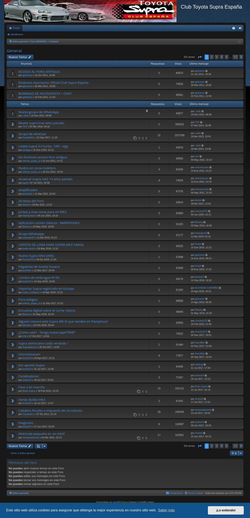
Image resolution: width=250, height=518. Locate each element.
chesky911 (28, 414)
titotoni (26, 204)
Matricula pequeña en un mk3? (41, 433)
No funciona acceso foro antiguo (42, 157)
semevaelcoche (203, 409)
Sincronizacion (29, 354)
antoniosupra (202, 167)
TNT (25, 126)
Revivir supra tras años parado (41, 123)
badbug (199, 364)
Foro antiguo (28, 299)
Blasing (26, 226)
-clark (25, 115)
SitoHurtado (29, 215)
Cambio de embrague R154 (38, 277)
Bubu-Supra (29, 391)
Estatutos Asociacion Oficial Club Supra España (53, 82)
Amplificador (28, 190)
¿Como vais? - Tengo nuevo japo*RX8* (46, 332)
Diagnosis (25, 422)
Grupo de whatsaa (32, 134)
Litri (197, 156)
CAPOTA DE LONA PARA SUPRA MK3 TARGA (51, 244)
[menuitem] (233, 28)
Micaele (27, 325)
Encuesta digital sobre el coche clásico (46, 310)
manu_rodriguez (31, 292)
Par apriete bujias (31, 365)
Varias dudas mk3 (31, 399)
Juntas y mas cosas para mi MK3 (42, 212)
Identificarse (17, 34)
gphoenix (27, 75)
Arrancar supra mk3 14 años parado (45, 179)
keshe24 (27, 281)
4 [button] (221, 57)
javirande (27, 193)
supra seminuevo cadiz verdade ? (43, 343)
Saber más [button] (166, 510)
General (14, 50)
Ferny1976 (28, 259)
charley (198, 433)
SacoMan (200, 342)
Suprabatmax (30, 347)
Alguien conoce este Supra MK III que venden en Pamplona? (63, 321)
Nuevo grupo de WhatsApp (38, 112)
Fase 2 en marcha (31, 387)
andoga (27, 150)
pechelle (27, 270)
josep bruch (29, 248)
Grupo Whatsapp (31, 234)
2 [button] (212, 57)
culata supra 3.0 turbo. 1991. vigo (43, 146)
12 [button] (235, 57)
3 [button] (217, 57)
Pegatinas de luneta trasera (39, 266)
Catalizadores (28, 376)
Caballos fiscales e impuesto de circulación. (50, 410)
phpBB (116, 502)
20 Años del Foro (31, 201)
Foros (16, 28)
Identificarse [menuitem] (241, 29)
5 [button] (226, 57)
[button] (199, 57)
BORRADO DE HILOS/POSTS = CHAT (45, 93)
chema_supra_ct (31, 161)
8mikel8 (199, 399)
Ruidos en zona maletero (37, 168)
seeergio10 (28, 237)
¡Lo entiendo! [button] (226, 510)
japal (25, 182)
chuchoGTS (201, 211)
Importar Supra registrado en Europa (46, 288)
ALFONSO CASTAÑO (206, 287)
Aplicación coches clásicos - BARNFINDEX (49, 223)
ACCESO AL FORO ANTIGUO (39, 71)
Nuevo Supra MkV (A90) (36, 255)
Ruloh (198, 244)
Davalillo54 (28, 137)
